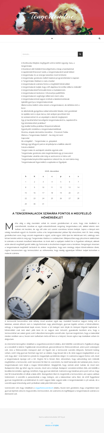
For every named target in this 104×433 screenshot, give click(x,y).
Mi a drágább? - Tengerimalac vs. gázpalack (39, 141)
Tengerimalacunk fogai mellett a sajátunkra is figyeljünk (44, 162)
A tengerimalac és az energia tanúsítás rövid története (43, 75)
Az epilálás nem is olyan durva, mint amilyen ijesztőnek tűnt (45, 114)
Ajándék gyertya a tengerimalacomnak (37, 102)
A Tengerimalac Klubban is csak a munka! (37, 81)
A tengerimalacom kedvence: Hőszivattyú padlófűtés (43, 93)
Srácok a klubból (27, 147)
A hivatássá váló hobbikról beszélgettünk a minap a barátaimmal (47, 69)
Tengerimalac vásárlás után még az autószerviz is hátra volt (46, 156)
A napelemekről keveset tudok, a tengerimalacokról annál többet (47, 72)
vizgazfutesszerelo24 (44, 388)
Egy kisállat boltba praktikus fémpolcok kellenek (40, 126)
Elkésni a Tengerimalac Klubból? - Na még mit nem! (42, 135)
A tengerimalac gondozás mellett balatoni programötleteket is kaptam (50, 78)
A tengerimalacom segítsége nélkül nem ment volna (42, 96)
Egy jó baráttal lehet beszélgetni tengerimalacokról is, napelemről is (49, 120)
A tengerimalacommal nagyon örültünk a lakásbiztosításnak (45, 99)
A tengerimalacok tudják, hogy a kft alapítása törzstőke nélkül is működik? (51, 87)
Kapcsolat (25, 138)
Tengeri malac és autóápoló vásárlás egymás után (42, 150)
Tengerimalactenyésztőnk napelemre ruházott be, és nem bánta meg (50, 159)
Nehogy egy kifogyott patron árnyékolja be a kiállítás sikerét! (46, 144)
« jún (23, 210)
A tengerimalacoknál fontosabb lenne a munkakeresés (43, 90)
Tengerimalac (52, 16)
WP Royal (61, 417)
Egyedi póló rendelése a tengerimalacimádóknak (41, 129)
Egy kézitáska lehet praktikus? (33, 123)
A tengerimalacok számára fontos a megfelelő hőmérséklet (45, 84)
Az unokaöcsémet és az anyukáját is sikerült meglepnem (44, 117)
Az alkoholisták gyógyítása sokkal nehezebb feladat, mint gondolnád (49, 111)
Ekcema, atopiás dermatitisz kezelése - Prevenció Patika (44, 132)
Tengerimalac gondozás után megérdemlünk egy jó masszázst (47, 153)
